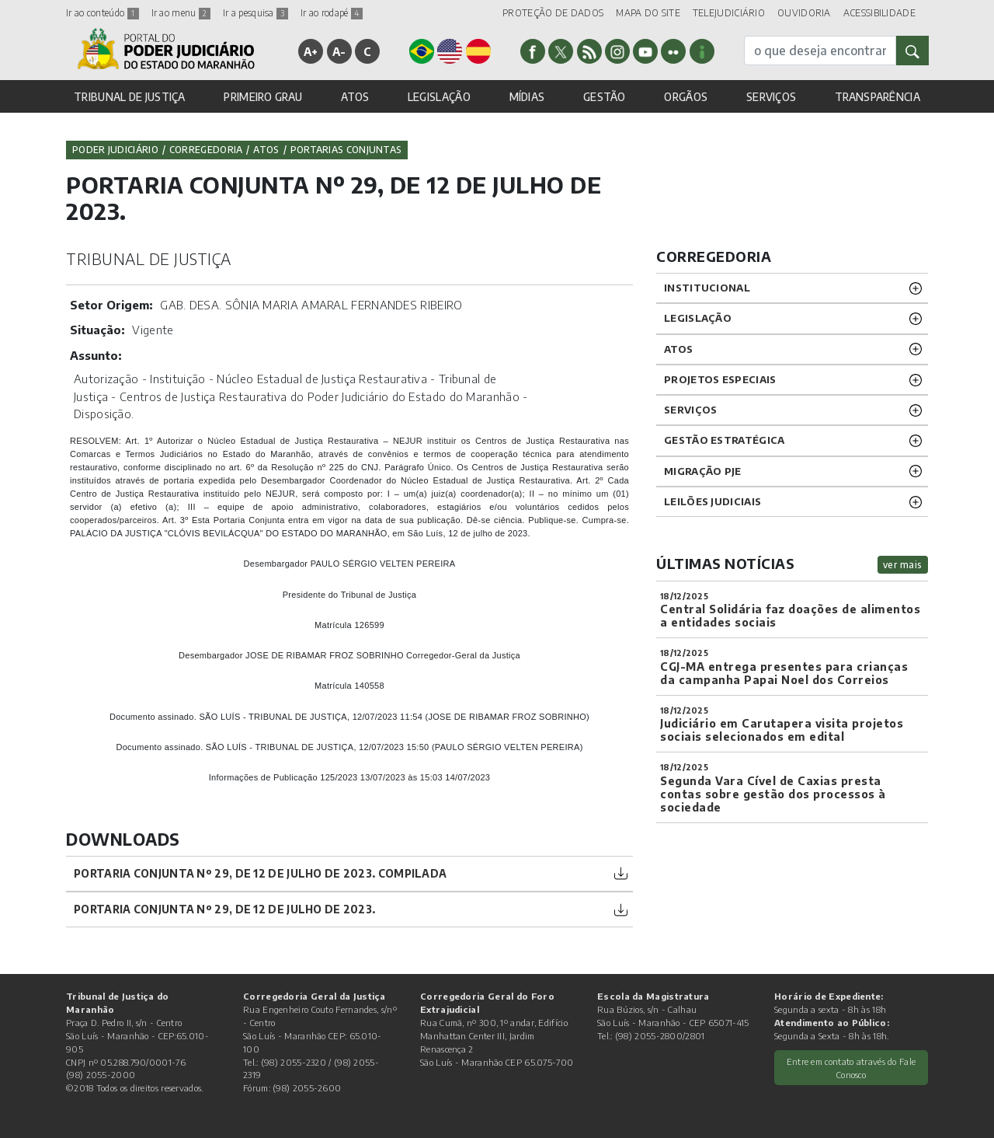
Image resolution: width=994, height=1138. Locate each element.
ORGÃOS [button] (685, 96)
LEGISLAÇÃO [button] (439, 96)
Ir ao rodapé (332, 13)
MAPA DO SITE (648, 13)
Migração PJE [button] (703, 471)
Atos (266, 149)
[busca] (820, 50)
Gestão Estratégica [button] (724, 440)
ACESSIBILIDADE (879, 13)
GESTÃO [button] (604, 96)
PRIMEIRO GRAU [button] (263, 96)
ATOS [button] (355, 96)
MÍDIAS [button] (527, 96)
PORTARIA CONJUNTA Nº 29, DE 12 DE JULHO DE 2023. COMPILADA (260, 873)
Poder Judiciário (115, 149)
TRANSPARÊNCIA (877, 96)
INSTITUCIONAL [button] (707, 287)
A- (339, 51)
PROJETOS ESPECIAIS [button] (720, 379)
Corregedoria (206, 149)
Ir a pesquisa (255, 13)
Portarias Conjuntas (346, 149)
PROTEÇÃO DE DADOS (552, 13)
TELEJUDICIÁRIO (729, 13)
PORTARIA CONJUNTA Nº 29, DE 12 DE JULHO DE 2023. (224, 909)
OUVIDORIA (804, 13)
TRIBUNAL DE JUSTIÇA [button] (130, 96)
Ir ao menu (180, 13)
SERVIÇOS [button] (771, 96)
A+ (311, 51)
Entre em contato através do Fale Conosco (851, 1068)
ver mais (903, 565)
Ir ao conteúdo (102, 13)
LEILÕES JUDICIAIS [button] (712, 501)
